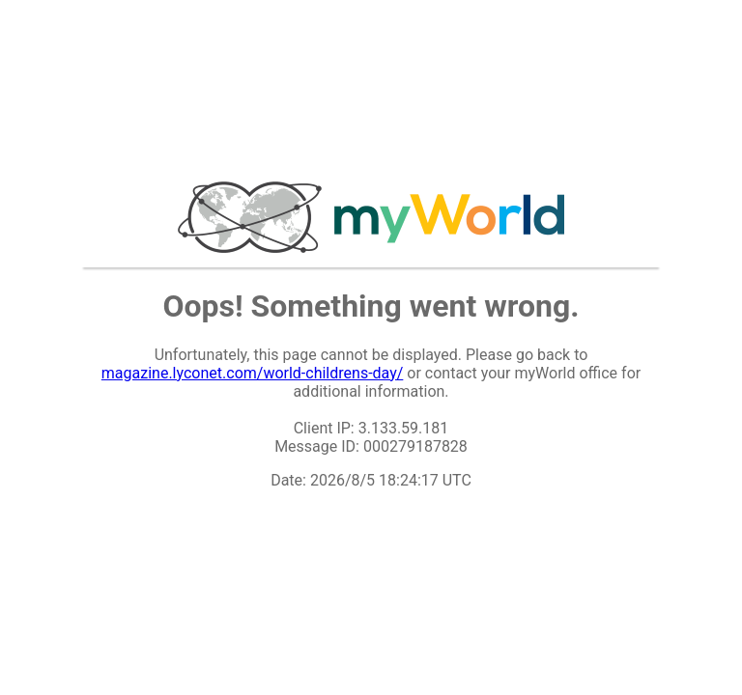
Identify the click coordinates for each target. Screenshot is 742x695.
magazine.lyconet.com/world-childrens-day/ (252, 373)
